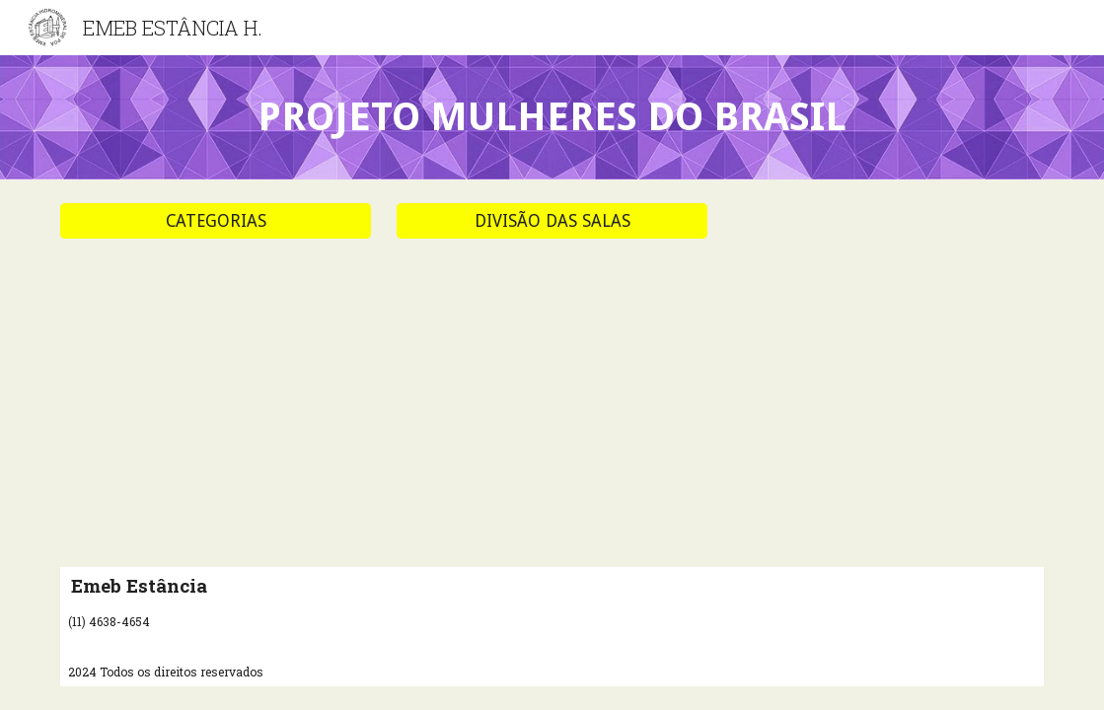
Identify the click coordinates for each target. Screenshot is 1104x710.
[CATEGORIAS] (215, 221)
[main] (552, 117)
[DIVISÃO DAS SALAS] (552, 221)
